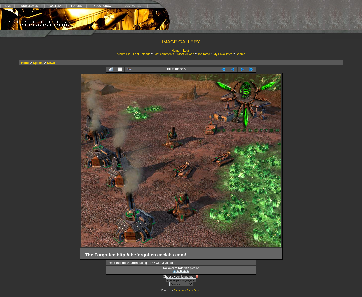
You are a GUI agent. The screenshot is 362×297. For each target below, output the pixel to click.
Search (240, 54)
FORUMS (76, 6)
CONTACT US (133, 6)
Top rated (204, 54)
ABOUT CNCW (102, 6)
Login (186, 50)
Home (176, 50)
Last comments (164, 54)
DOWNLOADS (29, 6)
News (51, 63)
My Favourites (222, 54)
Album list (123, 54)
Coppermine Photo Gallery (187, 290)
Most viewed (185, 54)
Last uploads (141, 54)
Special (38, 63)
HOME (7, 6)
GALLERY (56, 6)
